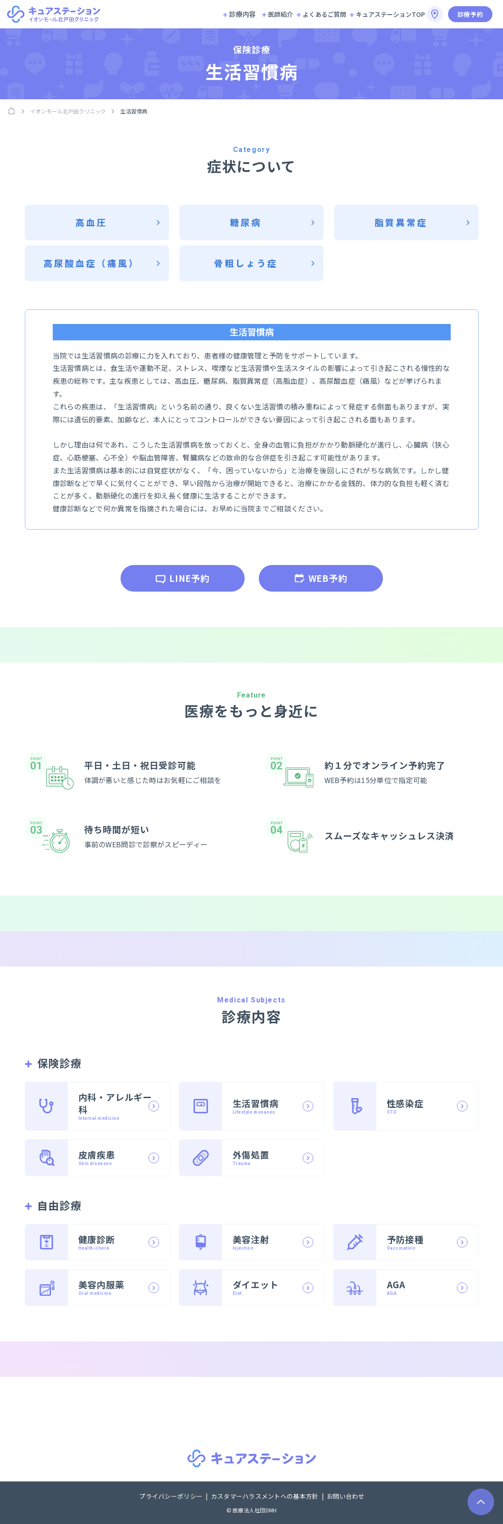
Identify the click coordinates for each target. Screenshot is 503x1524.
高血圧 (91, 222)
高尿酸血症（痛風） (91, 263)
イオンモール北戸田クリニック (68, 111)
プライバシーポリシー (171, 1496)
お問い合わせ (346, 1496)
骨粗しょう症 (246, 263)
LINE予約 (182, 578)
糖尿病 (246, 222)
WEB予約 (320, 578)
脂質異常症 (401, 222)
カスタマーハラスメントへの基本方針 (265, 1496)
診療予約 (470, 14)
